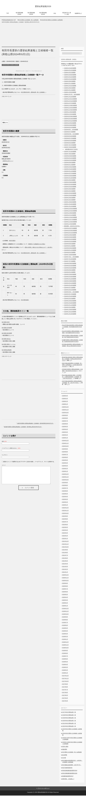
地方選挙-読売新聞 (7, 328)
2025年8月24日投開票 (70, 136)
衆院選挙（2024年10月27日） (72, 226)
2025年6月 (65, 424)
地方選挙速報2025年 (31, 14)
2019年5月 (65, 628)
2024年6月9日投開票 (69, 270)
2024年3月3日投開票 (69, 299)
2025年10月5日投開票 (70, 123)
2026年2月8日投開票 (69, 88)
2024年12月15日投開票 (70, 211)
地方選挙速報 (24, 300)
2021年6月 (65, 558)
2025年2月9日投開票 (69, 198)
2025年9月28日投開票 (70, 125)
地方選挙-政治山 (6, 339)
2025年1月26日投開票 (70, 202)
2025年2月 (65, 435)
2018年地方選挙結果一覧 (69, 715)
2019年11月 (65, 611)
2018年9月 (65, 651)
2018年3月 (65, 667)
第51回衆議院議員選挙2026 (69, 774)
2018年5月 (65, 662)
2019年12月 (65, 609)
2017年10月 (65, 681)
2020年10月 (65, 581)
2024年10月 (65, 446)
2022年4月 (65, 530)
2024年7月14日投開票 (70, 259)
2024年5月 (65, 460)
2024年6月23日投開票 (70, 266)
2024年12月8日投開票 (70, 213)
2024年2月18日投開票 (70, 303)
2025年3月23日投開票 (70, 185)
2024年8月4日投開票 (69, 253)
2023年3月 (65, 499)
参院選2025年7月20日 (71, 149)
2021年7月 (65, 555)
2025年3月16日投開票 (70, 187)
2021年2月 (65, 569)
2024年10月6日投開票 (70, 235)
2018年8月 (65, 653)
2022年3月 (65, 533)
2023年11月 (65, 477)
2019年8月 (65, 620)
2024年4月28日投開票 (70, 281)
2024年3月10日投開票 (70, 296)
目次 (55, 14)
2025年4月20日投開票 (70, 176)
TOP (7, 13)
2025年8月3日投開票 (69, 143)
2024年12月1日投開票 (70, 215)
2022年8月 (65, 519)
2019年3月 (65, 634)
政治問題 (64, 755)
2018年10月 (65, 648)
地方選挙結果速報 (6, 350)
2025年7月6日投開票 (69, 154)
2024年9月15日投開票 (70, 242)
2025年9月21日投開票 (70, 128)
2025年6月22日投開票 (70, 158)
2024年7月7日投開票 (69, 261)
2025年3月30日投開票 (70, 182)
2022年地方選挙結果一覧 (69, 726)
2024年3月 (65, 466)
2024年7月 (65, 455)
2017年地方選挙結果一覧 (69, 712)
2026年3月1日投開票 (69, 84)
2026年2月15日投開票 (70, 86)
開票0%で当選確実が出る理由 (36, 244)
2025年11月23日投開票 (70, 108)
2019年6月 (65, 625)
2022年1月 (65, 539)
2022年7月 (65, 522)
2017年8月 (65, 687)
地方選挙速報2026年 (19, 14)
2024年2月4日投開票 (69, 307)
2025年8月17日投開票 (70, 139)
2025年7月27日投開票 (70, 145)
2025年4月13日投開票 (70, 178)
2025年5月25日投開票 (70, 167)
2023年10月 (65, 480)
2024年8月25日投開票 (70, 248)
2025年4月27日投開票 (70, 174)
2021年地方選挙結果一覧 (69, 724)
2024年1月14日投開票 (70, 314)
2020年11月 (65, 578)
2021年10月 (65, 547)
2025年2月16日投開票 (70, 196)
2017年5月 (65, 695)
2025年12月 (65, 407)
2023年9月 (65, 483)
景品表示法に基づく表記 (66, 14)
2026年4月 (65, 396)
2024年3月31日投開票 (70, 290)
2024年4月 (65, 463)
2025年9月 (65, 415)
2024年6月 (65, 457)
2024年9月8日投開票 (69, 244)
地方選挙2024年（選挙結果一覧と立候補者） (33, 92)
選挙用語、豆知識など (68, 779)
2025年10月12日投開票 (70, 121)
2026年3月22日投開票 (70, 77)
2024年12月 (65, 441)
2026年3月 (65, 399)
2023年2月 (65, 502)
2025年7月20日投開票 (70, 147)
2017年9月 (65, 684)
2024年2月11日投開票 (70, 305)
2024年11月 (65, 443)
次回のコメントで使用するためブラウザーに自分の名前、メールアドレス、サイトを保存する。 (29, 462)
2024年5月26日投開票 (70, 275)
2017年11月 (65, 679)
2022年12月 (65, 508)
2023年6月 (65, 491)
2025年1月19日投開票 (70, 204)
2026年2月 (65, 402)
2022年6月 (65, 525)
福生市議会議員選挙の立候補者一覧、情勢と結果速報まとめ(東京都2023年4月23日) (72, 365)
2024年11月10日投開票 (70, 222)
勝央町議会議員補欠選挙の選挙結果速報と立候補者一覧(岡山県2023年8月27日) (72, 359)
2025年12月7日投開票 (70, 103)
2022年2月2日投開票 (69, 200)
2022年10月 (65, 513)
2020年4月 (65, 597)
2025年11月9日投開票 (70, 112)
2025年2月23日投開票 (70, 193)
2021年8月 (65, 553)
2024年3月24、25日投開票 (71, 292)
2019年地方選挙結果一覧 (69, 718)
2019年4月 (65, 631)
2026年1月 (65, 404)
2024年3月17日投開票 (70, 294)
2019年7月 (65, 623)
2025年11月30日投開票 (70, 106)
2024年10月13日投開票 (70, 233)
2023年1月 (65, 505)
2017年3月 (65, 701)
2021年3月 (65, 567)
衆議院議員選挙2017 (67, 776)
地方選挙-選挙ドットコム (8, 345)
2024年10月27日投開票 (70, 228)
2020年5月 (65, 595)
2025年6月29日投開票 (70, 156)
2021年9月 (65, 550)
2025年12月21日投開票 (70, 99)
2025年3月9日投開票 (69, 189)
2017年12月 (65, 676)
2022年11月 (65, 511)
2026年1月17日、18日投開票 (72, 95)
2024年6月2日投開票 (69, 272)
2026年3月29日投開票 (70, 75)
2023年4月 (65, 497)
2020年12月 (65, 575)
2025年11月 (65, 410)
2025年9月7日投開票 (69, 132)
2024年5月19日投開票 (70, 277)
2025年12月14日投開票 (70, 101)
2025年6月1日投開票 (69, 165)
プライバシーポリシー (43, 788)
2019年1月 (65, 639)
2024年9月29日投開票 (70, 237)
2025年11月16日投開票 (70, 110)
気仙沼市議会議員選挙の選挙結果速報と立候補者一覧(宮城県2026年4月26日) (72, 327)
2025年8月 (65, 418)
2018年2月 (65, 670)
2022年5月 (65, 527)
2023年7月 (65, 488)
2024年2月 (65, 469)
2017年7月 (65, 690)
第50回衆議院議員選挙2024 (69, 771)
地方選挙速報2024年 (43, 14)
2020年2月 (65, 603)
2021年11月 (65, 544)
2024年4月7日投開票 (69, 288)
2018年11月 (65, 645)
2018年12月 (65, 642)
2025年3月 (65, 432)
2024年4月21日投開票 (70, 283)
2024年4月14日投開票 (70, 286)
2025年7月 (65, 421)
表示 (6, 123)
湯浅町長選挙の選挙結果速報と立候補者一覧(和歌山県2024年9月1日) (22, 427)
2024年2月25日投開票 (70, 301)
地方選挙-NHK (6, 322)
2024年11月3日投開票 (70, 224)
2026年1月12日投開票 (70, 97)
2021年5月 (65, 561)
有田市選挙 (12, 241)
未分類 (64, 758)
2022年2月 (65, 536)
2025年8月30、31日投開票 (71, 134)
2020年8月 (65, 586)
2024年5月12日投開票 (70, 279)
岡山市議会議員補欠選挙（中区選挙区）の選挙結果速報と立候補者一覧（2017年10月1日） (71, 377)
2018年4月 (65, 665)
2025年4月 (65, 429)
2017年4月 (65, 698)
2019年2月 (65, 637)
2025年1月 (65, 438)
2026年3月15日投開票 (70, 79)
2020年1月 (65, 606)
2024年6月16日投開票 (70, 268)
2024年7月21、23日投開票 (71, 257)
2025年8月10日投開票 (70, 141)
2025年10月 (65, 413)
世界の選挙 (65, 747)
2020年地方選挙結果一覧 (69, 721)
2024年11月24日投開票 (70, 218)
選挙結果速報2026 (43, 6)
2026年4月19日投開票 (70, 68)
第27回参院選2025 (67, 768)
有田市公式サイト (8, 161)
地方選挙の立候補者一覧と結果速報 (72, 752)
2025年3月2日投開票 (69, 191)
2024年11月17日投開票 (70, 220)
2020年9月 (65, 583)
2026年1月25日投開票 (70, 92)
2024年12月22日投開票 (70, 209)
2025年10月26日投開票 (70, 117)
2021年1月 (65, 572)
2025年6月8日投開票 (69, 163)
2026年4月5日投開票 (69, 73)
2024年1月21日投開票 (70, 312)
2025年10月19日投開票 (70, 119)
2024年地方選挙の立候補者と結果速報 (10, 65)
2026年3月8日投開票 (69, 81)
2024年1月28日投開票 (70, 310)
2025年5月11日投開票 (70, 171)
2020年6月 (65, 592)
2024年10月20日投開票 (70, 231)
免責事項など (78, 14)
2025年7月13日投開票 (70, 152)
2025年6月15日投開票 (70, 160)
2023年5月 (65, 494)
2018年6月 (65, 659)
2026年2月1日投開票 (69, 90)
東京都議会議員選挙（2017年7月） (71, 765)
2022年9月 (65, 516)
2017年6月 (65, 693)
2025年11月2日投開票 (70, 114)
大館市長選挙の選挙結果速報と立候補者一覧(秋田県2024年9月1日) (35, 424)
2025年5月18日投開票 (70, 169)
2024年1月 (65, 471)
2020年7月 (65, 589)
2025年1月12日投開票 (70, 207)
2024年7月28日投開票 (70, 255)
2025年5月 (65, 427)
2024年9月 (65, 449)
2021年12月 (65, 541)
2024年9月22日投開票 (70, 239)
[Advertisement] (43, 36)
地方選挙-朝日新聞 (7, 333)
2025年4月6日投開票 (69, 180)
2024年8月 (65, 452)
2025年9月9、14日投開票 (71, 130)
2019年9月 (65, 617)
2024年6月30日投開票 (70, 264)
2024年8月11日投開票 (70, 250)
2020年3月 (65, 600)
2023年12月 (65, 474)
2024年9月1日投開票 (69, 246)
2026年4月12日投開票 (70, 70)
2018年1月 (65, 673)
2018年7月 (65, 656)
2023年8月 (65, 485)
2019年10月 (65, 614)
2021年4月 (65, 564)
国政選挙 (64, 750)
